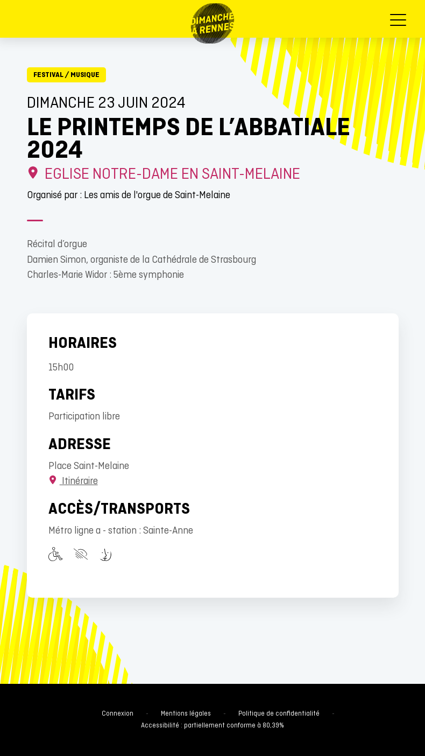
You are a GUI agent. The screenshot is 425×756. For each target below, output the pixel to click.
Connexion (117, 714)
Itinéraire (73, 481)
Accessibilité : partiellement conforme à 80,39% (212, 726)
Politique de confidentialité (279, 714)
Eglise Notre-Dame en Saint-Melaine (164, 175)
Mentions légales (186, 714)
